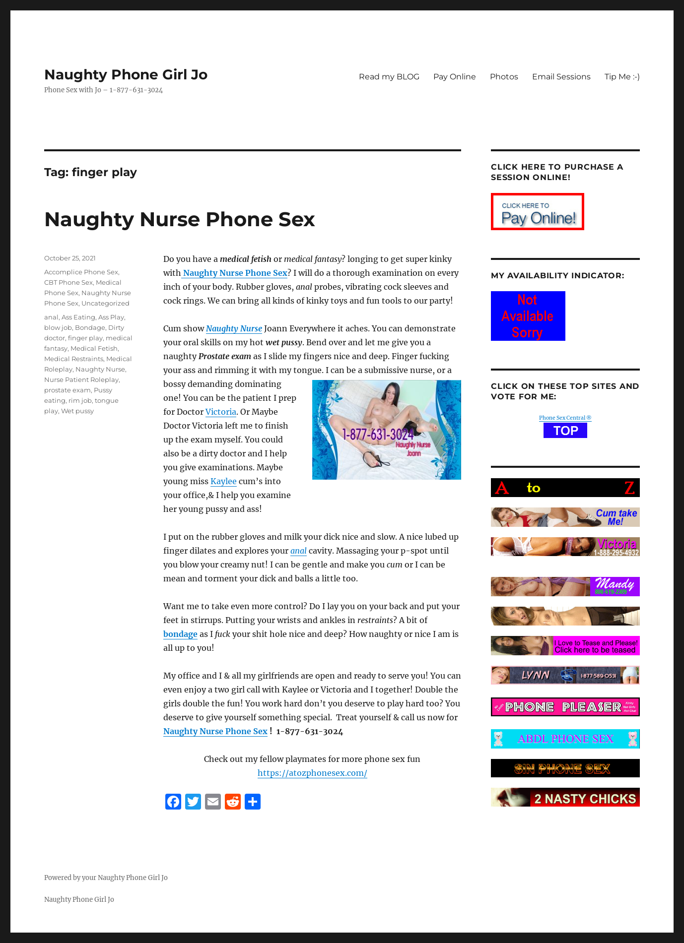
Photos (504, 76)
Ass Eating (78, 317)
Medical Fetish (94, 348)
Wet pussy (77, 411)
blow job (58, 327)
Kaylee (223, 481)
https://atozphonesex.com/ (312, 773)
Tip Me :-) (622, 76)
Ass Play (111, 317)
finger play (85, 338)
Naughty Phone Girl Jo (125, 74)
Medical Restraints (73, 359)
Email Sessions (561, 76)
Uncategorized (105, 303)
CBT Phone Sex (68, 282)
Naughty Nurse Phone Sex (179, 219)
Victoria (220, 412)
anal (51, 317)
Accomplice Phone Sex (81, 272)
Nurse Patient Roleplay (81, 379)
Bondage (90, 327)
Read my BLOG (389, 76)
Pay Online (454, 76)
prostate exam (67, 390)
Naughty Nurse (100, 369)
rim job (80, 400)
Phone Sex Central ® (565, 418)
